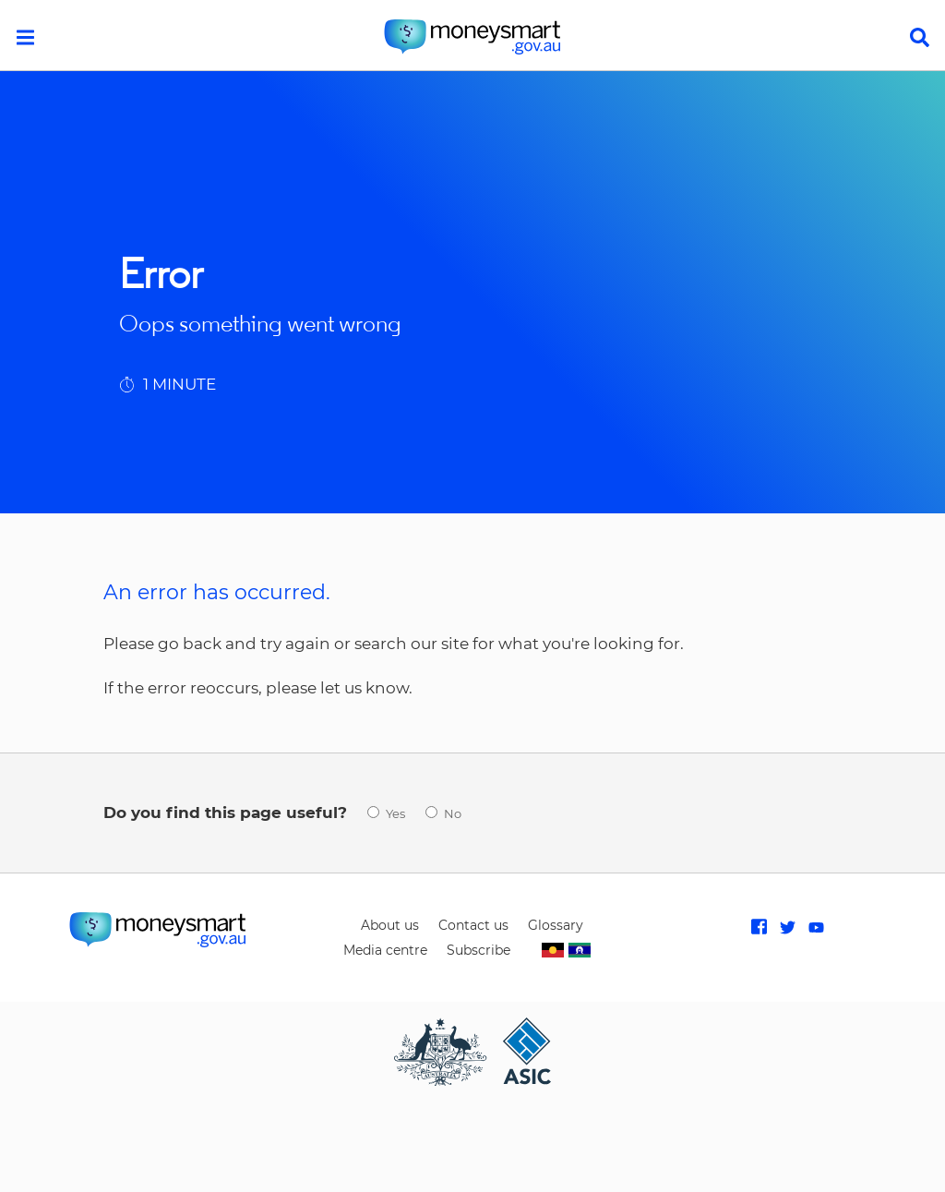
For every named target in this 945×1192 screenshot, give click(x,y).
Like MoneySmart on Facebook (759, 927)
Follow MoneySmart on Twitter (787, 927)
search (919, 37)
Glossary (555, 925)
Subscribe (478, 950)
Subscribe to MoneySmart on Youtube (816, 927)
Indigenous (566, 950)
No (452, 814)
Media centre (385, 950)
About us (390, 925)
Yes (395, 814)
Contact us (473, 925)
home (472, 36)
